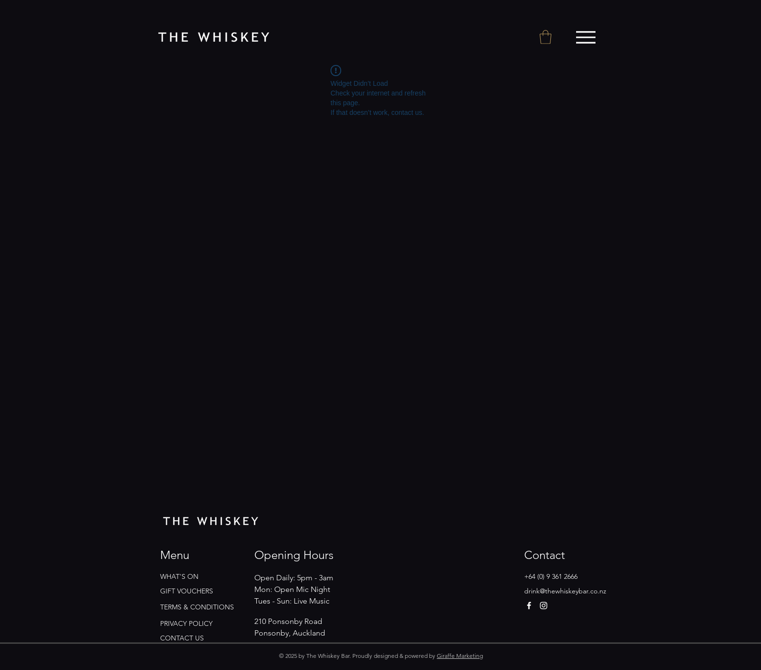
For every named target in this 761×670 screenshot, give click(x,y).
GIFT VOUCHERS (186, 591)
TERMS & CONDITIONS (197, 607)
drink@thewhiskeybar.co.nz (565, 591)
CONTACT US (182, 638)
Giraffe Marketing (460, 655)
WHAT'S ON (179, 576)
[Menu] (585, 37)
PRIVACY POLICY (186, 623)
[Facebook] (529, 605)
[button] (545, 37)
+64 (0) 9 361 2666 (551, 576)
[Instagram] (543, 605)
